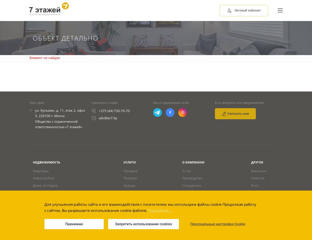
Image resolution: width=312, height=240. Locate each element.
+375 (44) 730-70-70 (114, 111)
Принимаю (74, 224)
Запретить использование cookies (143, 224)
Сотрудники (192, 185)
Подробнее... (160, 210)
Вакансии (258, 171)
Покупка (130, 178)
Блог (254, 185)
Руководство (192, 178)
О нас (186, 171)
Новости (258, 178)
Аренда (129, 185)
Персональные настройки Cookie (217, 224)
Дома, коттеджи (45, 185)
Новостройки (43, 178)
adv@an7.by (108, 118)
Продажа (131, 171)
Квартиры (41, 171)
